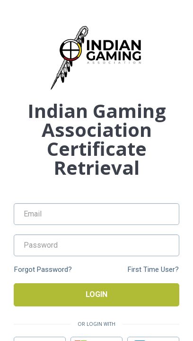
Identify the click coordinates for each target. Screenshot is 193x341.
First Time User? (153, 270)
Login (96, 294)
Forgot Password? (43, 270)
